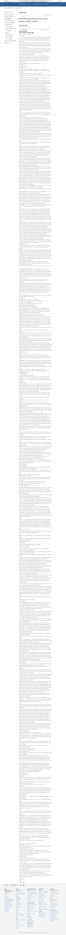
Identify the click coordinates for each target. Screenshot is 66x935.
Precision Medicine (30, 922)
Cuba (17, 895)
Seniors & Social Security (20, 919)
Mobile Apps (41, 893)
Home (6, 889)
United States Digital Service (42, 907)
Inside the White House (54, 890)
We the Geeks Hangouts (43, 892)
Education (17, 902)
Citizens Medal (41, 915)
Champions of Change (42, 916)
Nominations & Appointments (10, 40)
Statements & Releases (9, 20)
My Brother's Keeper (30, 921)
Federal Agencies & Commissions (53, 917)
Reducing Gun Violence (20, 915)
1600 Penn (45, 4)
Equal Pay (17, 912)
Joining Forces (29, 918)
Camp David (52, 908)
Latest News (7, 893)
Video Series (52, 895)
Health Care (18, 904)
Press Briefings (7, 18)
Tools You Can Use (42, 896)
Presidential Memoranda (10, 28)
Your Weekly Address (8, 14)
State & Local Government (54, 919)
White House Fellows (42, 903)
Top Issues (18, 897)
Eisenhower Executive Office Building (54, 906)
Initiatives (29, 916)
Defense (17, 909)
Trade (17, 923)
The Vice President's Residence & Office (53, 904)
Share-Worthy (7, 894)
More (17, 908)
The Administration (37, 4)
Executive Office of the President (31, 898)
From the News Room (9, 891)
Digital (40, 890)
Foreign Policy (18, 903)
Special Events (30, 923)
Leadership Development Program (43, 910)
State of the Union (30, 924)
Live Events (7, 897)
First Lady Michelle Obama (32, 893)
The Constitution (53, 915)
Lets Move (29, 917)
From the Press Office (9, 900)
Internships (41, 902)
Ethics (17, 911)
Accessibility (26, 932)
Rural (17, 916)
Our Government (53, 910)
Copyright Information (33, 932)
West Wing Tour (53, 891)
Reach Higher (29, 919)
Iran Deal (17, 905)
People (28, 890)
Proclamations (8, 30)
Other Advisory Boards (31, 902)
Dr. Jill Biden (29, 895)
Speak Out (41, 911)
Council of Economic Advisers (31, 910)
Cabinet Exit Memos (19, 892)
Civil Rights (18, 898)
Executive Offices (30, 903)
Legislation (6, 32)
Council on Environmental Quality (31, 912)
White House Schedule (9, 22)
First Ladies (52, 902)
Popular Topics (19, 890)
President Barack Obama (31, 891)
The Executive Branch (54, 911)
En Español (21, 932)
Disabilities (18, 910)
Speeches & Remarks (8, 16)
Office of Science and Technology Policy (31, 907)
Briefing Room (22, 4)
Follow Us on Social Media (43, 891)
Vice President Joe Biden (31, 892)
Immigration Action (19, 906)
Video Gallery (7, 896)
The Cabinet (29, 896)
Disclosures (6, 42)
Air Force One (52, 909)
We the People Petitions (43, 912)
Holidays (51, 897)
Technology (18, 922)
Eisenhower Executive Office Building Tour (54, 893)
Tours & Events (41, 898)
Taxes (17, 921)
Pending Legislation (9, 34)
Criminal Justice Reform (20, 893)
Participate (41, 889)
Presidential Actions (8, 24)
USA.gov (45, 932)
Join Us (40, 897)
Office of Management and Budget (32, 905)
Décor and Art (52, 896)
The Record (18, 891)
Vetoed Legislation (9, 38)
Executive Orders (8, 26)
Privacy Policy (40, 932)
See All (17, 896)
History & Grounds (53, 899)
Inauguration (29, 925)
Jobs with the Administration (41, 900)
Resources (52, 921)
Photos (6, 895)
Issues (29, 4)
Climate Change (19, 899)
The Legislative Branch (54, 912)
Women (17, 928)
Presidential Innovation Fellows (43, 905)
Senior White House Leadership (30, 900)
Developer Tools (41, 895)
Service (17, 917)
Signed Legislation (9, 36)
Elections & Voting (53, 918)
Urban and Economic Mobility (19, 925)
